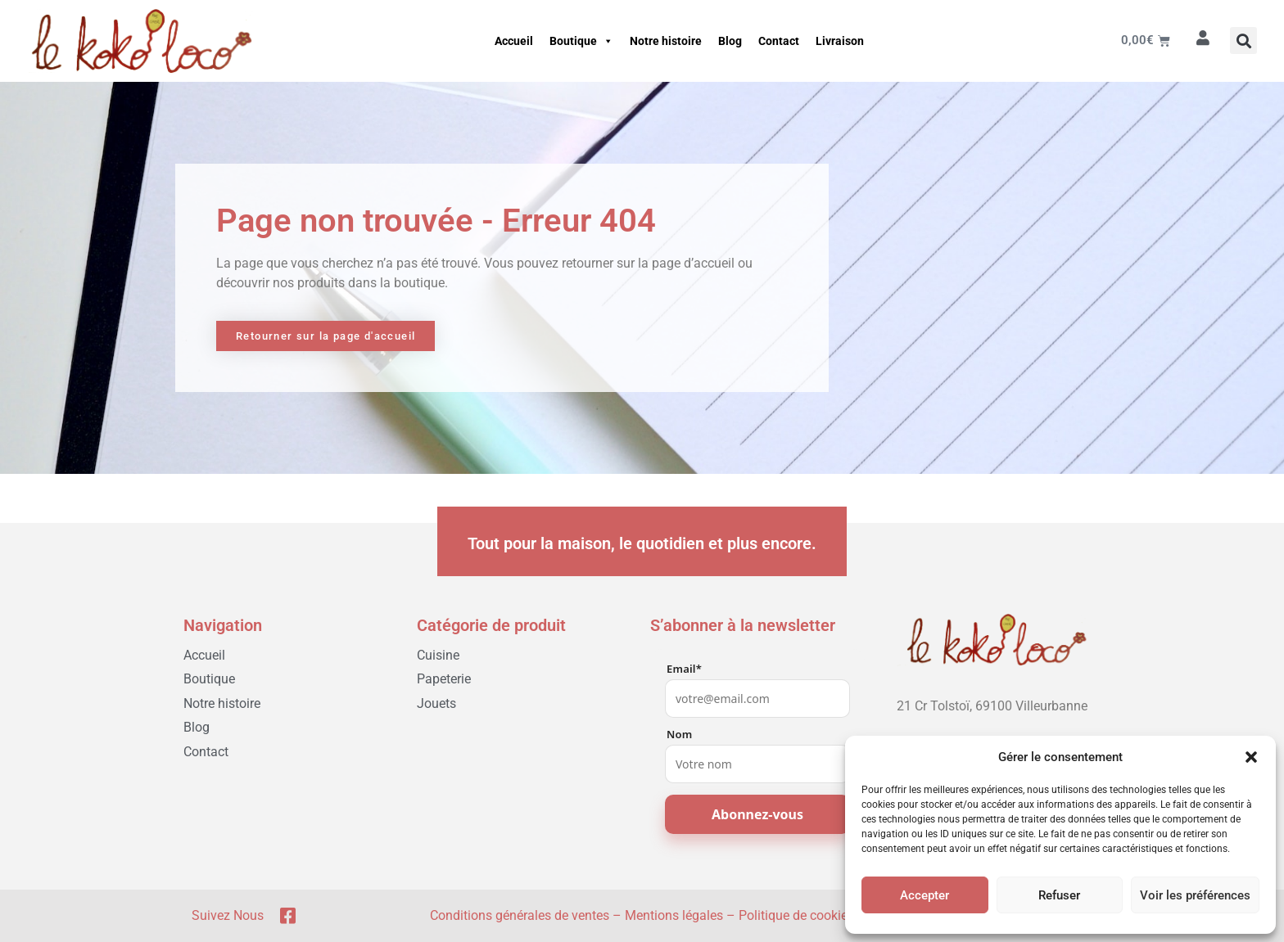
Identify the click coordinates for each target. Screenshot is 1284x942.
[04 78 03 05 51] (992, 731)
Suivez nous (228, 915)
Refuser (1059, 895)
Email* (684, 669)
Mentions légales (674, 915)
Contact (778, 40)
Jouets (436, 703)
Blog (730, 40)
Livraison (840, 40)
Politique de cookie (793, 915)
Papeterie (444, 679)
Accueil (514, 40)
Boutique (581, 41)
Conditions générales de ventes (519, 915)
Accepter (924, 895)
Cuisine (438, 655)
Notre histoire (666, 40)
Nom (679, 734)
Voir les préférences (1195, 895)
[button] (1251, 757)
